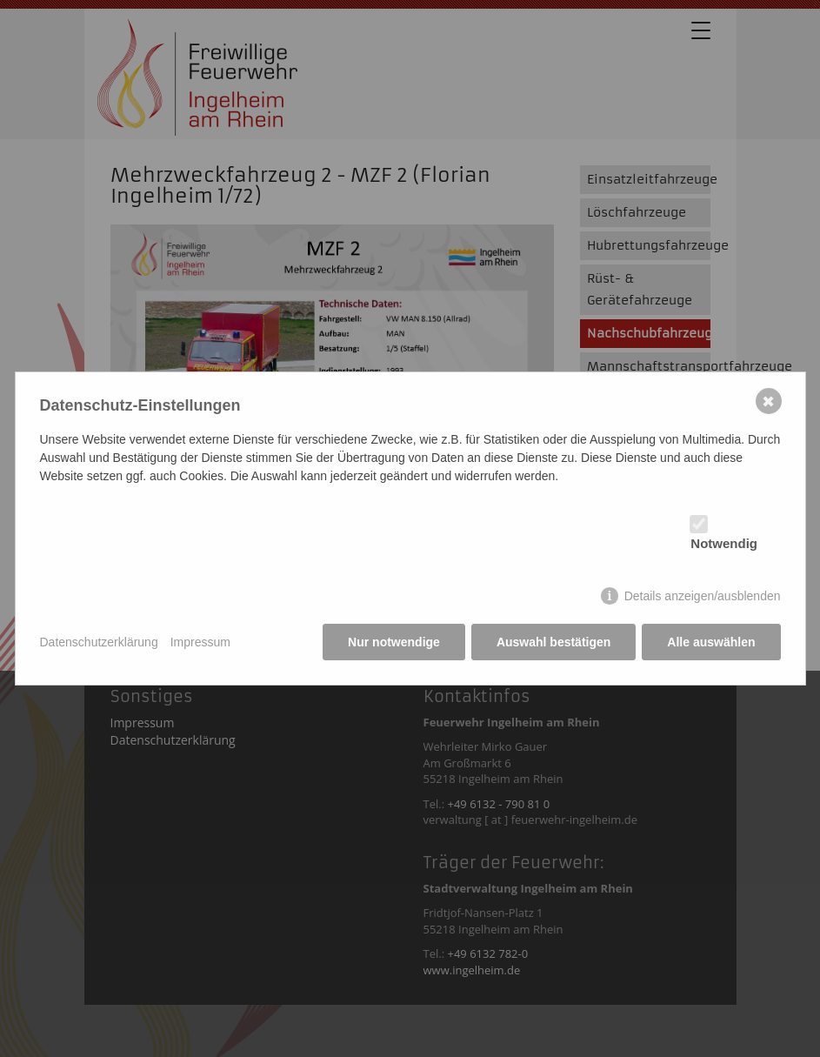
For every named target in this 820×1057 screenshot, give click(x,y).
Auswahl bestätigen (553, 642)
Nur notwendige (394, 642)
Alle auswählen (711, 642)
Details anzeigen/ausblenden (702, 596)
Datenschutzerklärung (99, 642)
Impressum (200, 642)
